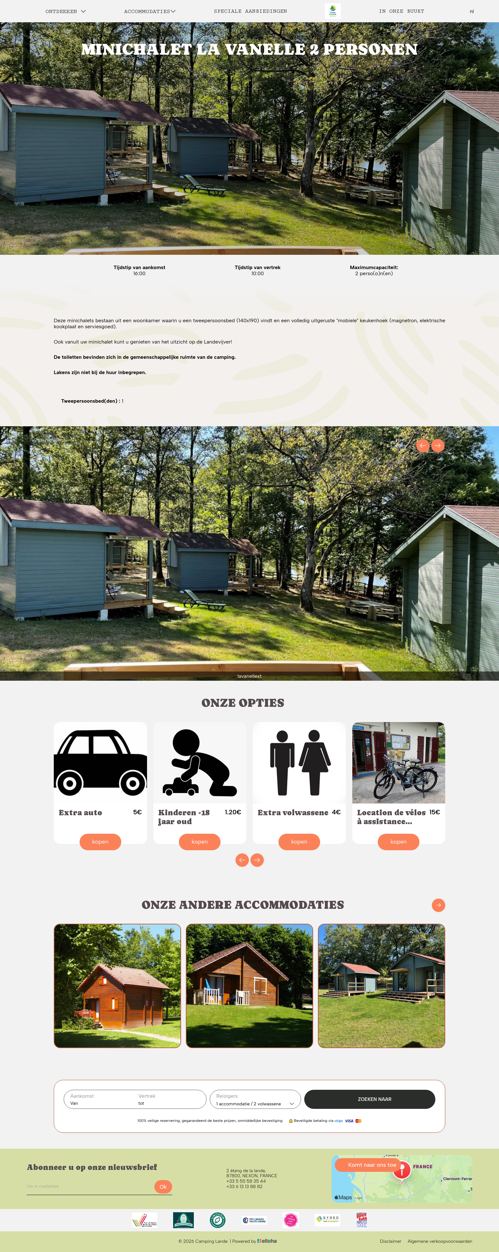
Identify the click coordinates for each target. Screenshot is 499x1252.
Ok (162, 1187)
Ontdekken (66, 11)
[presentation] (423, 445)
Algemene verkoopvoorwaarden (440, 1241)
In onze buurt (401, 11)
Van (74, 1103)
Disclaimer (390, 1241)
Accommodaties (150, 11)
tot (141, 1103)
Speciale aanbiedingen (250, 11)
